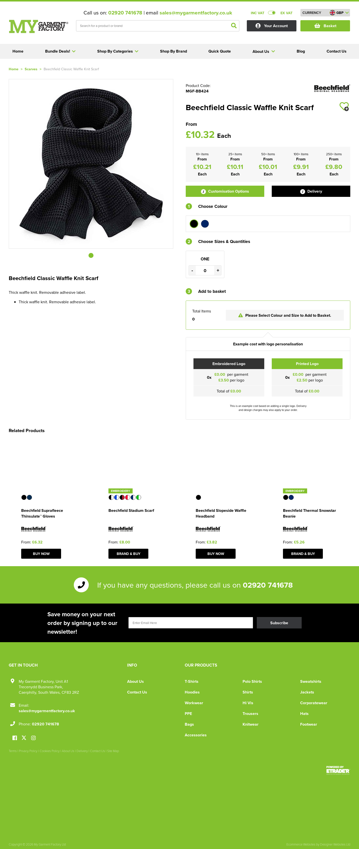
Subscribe (279, 623)
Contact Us (137, 692)
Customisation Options (225, 191)
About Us (135, 681)
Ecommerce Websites (300, 844)
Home (13, 69)
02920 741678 (125, 12)
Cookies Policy (50, 751)
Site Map (113, 751)
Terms (13, 751)
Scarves (31, 69)
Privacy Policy (28, 751)
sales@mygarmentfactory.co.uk (196, 12)
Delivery (311, 191)
